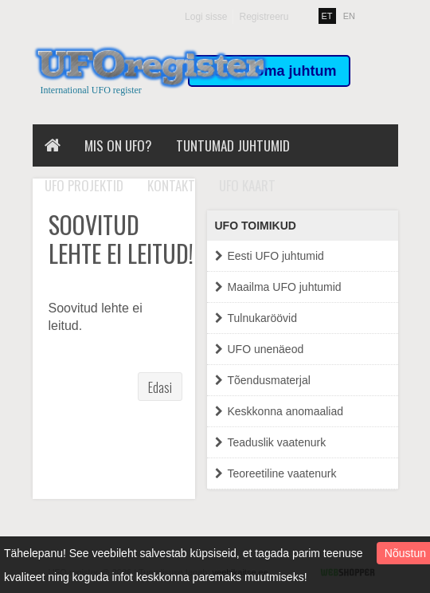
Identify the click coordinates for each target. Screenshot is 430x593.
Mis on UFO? (118, 145)
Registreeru (263, 16)
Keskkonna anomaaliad (279, 411)
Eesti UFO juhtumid (269, 256)
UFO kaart (247, 185)
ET (327, 16)
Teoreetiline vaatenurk (276, 473)
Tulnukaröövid (256, 318)
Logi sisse (206, 16)
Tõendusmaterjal (263, 380)
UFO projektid (84, 185)
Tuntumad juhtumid (233, 145)
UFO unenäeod (259, 349)
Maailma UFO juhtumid (278, 287)
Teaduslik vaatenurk (270, 442)
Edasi (160, 387)
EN (349, 16)
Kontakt (171, 185)
